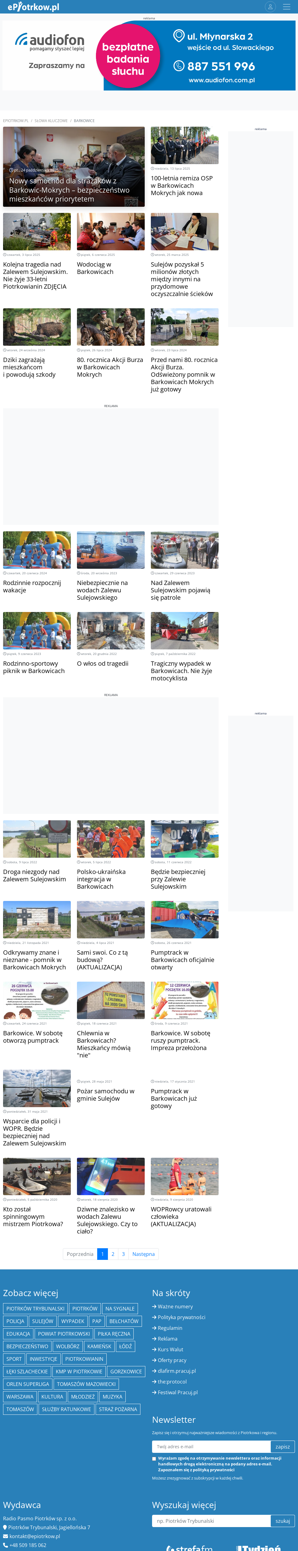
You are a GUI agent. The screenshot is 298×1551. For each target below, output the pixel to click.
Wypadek (72, 1321)
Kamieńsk (99, 1346)
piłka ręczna (114, 1333)
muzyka (112, 1396)
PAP (96, 1321)
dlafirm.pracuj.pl (177, 1371)
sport (14, 1359)
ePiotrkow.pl (16, 120)
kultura (52, 1396)
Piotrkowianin (84, 1359)
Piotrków (84, 1308)
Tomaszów (20, 1409)
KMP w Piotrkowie (79, 1371)
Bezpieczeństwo (27, 1346)
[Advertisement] (111, 451)
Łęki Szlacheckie (27, 1371)
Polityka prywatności (181, 1317)
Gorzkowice (126, 1371)
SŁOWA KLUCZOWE (51, 120)
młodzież (83, 1396)
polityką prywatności (214, 1469)
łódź (125, 1346)
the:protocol (172, 1381)
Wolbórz (67, 1346)
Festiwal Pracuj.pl (178, 1392)
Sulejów (42, 1321)
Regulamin (170, 1328)
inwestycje (43, 1359)
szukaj (283, 1521)
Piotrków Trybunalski (35, 1308)
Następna (143, 1254)
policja (15, 1321)
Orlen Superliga (27, 1384)
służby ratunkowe (66, 1409)
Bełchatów (124, 1321)
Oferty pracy (172, 1360)
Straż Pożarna (118, 1409)
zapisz (283, 1446)
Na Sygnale (120, 1308)
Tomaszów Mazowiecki (86, 1384)
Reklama (168, 1338)
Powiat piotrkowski (64, 1333)
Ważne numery (175, 1306)
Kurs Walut (170, 1349)
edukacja (18, 1333)
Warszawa (19, 1396)
